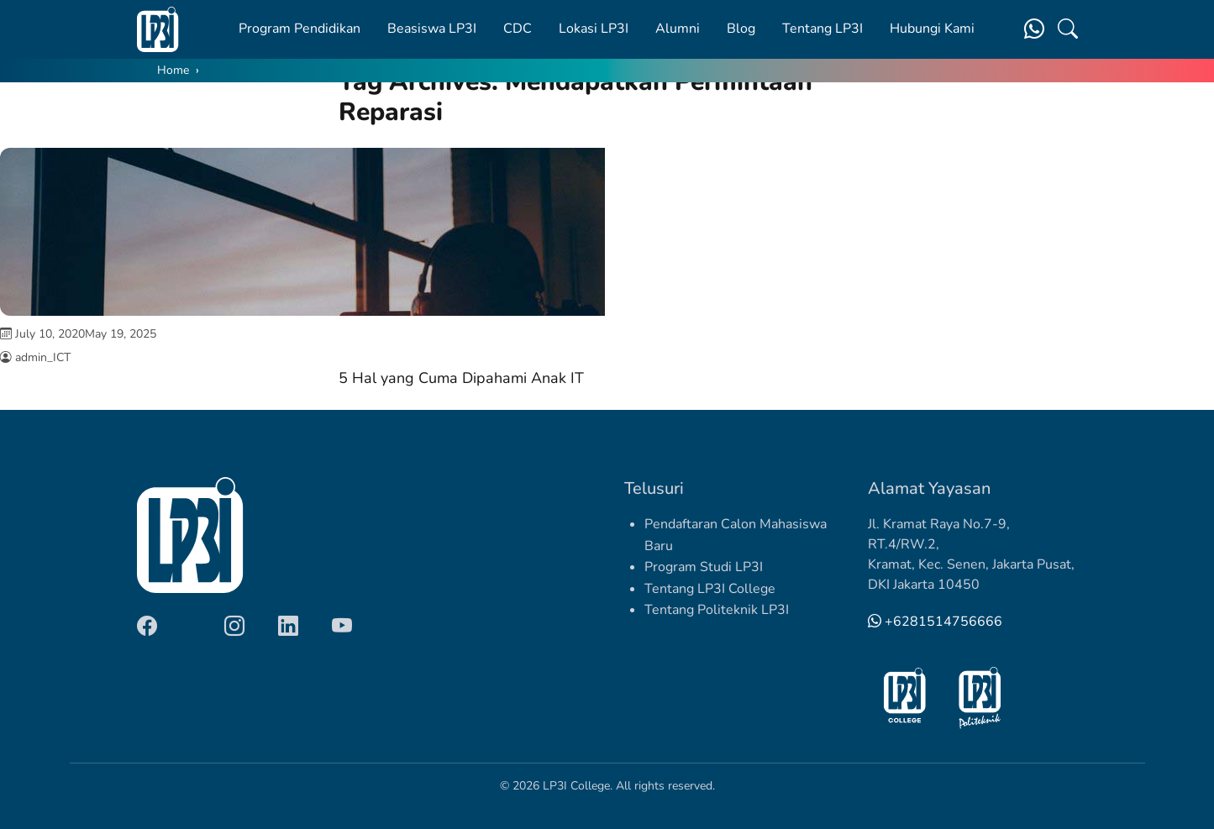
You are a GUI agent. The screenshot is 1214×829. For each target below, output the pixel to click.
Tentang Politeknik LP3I (716, 610)
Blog (741, 28)
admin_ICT (43, 357)
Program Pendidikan (299, 28)
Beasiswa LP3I (431, 28)
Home (173, 70)
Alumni (677, 28)
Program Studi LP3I (703, 567)
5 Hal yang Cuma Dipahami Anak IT (461, 378)
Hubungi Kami (932, 28)
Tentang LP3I (822, 28)
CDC (517, 28)
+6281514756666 (935, 621)
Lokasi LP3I (593, 28)
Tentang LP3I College (709, 589)
